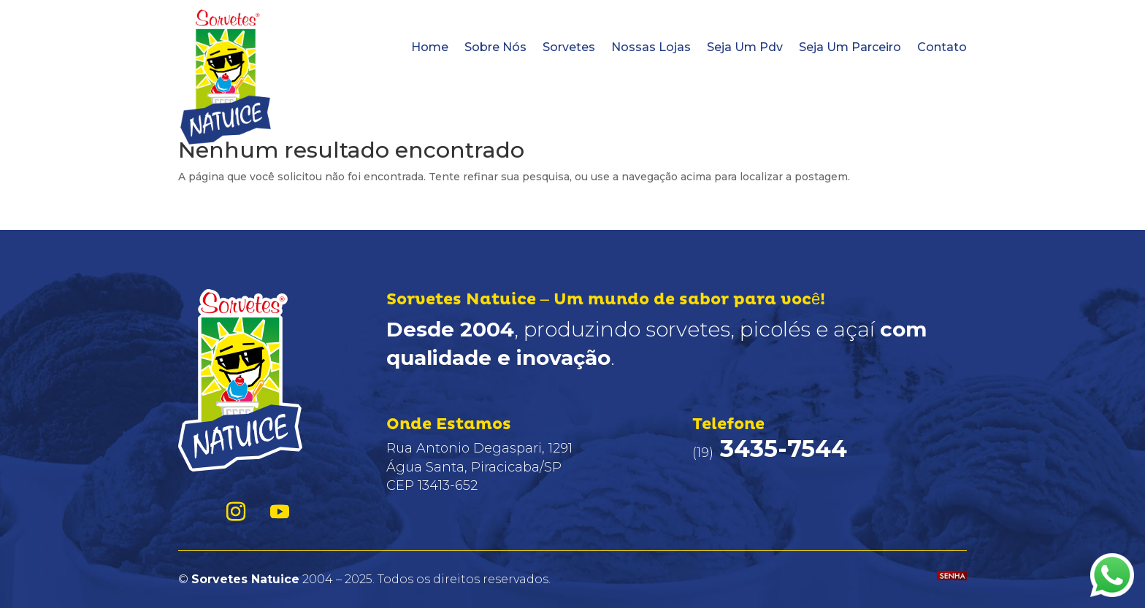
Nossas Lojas (651, 47)
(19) (769, 453)
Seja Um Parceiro (850, 47)
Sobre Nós (495, 47)
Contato (942, 47)
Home (429, 47)
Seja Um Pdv (745, 47)
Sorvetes (569, 47)
